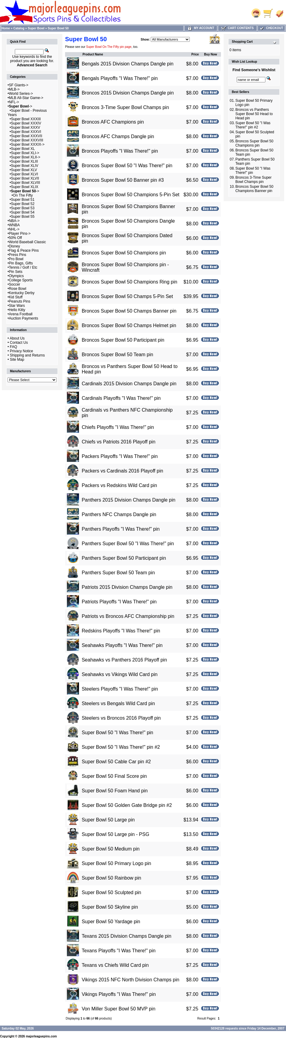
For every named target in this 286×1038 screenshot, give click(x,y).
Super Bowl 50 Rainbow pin (111, 877)
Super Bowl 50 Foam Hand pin (115, 790)
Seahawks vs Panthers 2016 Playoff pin (124, 659)
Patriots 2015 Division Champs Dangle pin (127, 587)
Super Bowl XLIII (24, 161)
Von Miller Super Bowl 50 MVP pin (118, 1008)
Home (6, 28)
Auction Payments (23, 318)
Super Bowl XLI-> (25, 153)
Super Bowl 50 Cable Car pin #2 (116, 761)
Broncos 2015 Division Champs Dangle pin (128, 92)
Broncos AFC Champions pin (113, 121)
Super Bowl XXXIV (26, 123)
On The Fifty (23, 195)
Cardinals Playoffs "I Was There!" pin (121, 398)
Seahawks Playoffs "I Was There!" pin (122, 645)
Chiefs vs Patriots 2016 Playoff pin (118, 441)
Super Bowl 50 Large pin (108, 819)
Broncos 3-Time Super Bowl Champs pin (125, 107)
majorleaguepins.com (41, 1036)
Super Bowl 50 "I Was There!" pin (117, 732)
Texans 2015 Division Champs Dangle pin (126, 936)
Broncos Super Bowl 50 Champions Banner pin (254, 188)
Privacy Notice (21, 351)
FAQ (13, 347)
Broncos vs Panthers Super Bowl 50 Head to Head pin (254, 114)
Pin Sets (15, 272)
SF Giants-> (18, 85)
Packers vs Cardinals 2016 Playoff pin (122, 470)
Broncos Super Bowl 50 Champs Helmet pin (129, 325)
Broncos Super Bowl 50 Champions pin (124, 252)
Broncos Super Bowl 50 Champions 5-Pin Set (130, 194)
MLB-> (14, 89)
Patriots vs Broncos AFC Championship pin (128, 616)
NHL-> (14, 229)
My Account (200, 28)
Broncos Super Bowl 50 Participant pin (123, 340)
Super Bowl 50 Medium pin (111, 848)
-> (20, 106)
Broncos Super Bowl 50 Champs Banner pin (129, 310)
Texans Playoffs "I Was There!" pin (119, 950)
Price (195, 54)
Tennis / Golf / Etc (23, 267)
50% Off (15, 238)
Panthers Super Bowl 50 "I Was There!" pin (128, 543)
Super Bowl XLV (24, 170)
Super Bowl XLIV (24, 166)
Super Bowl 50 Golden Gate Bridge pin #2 (127, 805)
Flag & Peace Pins (24, 250)
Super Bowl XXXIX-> (27, 144)
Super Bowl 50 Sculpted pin (111, 892)
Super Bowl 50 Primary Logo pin (116, 863)
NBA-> (14, 221)
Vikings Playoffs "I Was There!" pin (119, 994)
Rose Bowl (17, 289)
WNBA (14, 225)
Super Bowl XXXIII (26, 119)
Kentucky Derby (22, 293)
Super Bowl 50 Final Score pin (114, 776)
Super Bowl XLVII (25, 178)
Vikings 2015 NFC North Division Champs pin (130, 979)
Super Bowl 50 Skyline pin (110, 907)
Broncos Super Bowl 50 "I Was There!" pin (127, 165)
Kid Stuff (15, 297)
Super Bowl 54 (23, 212)
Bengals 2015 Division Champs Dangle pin (127, 63)
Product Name (93, 54)
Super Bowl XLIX (24, 187)
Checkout (271, 28)
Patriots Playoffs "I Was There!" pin (119, 601)
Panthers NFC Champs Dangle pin (119, 514)
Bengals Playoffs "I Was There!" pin (120, 78)
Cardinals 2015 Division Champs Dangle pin (129, 383)
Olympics (16, 276)
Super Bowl (36, 28)
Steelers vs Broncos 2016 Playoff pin (121, 718)
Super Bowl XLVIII (25, 183)
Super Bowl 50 (58, 28)
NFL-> (14, 102)
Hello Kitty (17, 310)
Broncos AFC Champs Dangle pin (118, 136)
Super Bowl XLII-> (25, 157)
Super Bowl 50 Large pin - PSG (115, 834)
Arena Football (20, 314)
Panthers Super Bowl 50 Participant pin (124, 558)
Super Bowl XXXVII (26, 136)
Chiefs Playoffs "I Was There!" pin (118, 427)
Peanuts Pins (19, 301)
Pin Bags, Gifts (21, 263)
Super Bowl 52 (23, 204)
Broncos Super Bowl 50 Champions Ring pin (129, 281)
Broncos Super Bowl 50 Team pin (117, 354)
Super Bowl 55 (23, 216)
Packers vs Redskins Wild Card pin (119, 485)
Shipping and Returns (27, 355)
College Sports (21, 280)
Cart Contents (237, 28)
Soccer (14, 284)
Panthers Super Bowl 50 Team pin (118, 572)
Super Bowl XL (23, 149)
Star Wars (17, 305)
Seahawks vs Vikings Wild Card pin (119, 674)
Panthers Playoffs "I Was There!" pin (120, 529)
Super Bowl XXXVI (26, 132)
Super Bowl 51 (23, 199)
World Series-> (21, 93)
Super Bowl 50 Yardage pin (111, 921)
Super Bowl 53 (23, 208)
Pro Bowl (16, 259)
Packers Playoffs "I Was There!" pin (120, 456)
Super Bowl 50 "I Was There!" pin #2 (121, 747)
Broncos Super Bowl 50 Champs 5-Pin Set (127, 296)
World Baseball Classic (27, 242)
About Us (17, 338)
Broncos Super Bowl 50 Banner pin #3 (123, 180)
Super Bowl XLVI (24, 174)
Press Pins (17, 255)
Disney (14, 246)
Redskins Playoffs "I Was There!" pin (121, 630)
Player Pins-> (20, 233)
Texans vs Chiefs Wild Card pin (115, 965)
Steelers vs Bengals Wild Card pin (118, 703)
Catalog (19, 28)
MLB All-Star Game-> (26, 98)
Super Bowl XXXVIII (27, 140)
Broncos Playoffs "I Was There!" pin (120, 151)
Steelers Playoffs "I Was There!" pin (120, 688)
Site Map (17, 359)
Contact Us (19, 342)
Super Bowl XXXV (25, 127)
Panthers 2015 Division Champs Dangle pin (129, 499)
